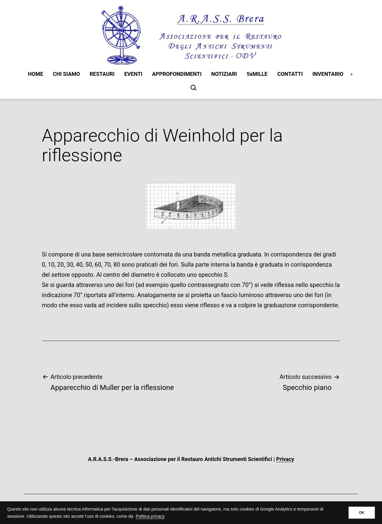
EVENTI (133, 74)
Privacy (285, 459)
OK (361, 513)
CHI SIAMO (66, 74)
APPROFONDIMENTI (177, 74)
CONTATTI (290, 74)
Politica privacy (150, 516)
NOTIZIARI (224, 74)
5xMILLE (257, 74)
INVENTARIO (328, 74)
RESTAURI (102, 74)
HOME (35, 74)
